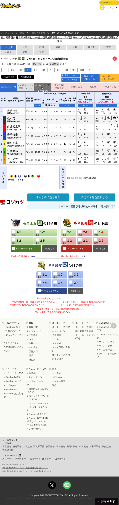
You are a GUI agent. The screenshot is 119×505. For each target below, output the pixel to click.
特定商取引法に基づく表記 (38, 390)
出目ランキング (72, 75)
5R (35, 70)
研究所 (32, 359)
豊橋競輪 (60, 446)
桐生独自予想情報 (84, 331)
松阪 (75, 47)
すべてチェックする (23, 248)
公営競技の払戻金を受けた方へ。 (14, 464)
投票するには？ (13, 331)
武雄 (25, 52)
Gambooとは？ (13, 327)
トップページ (6, 33)
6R (43, 70)
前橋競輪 (17, 446)
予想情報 (33, 335)
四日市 (91, 47)
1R (4, 70)
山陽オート (60, 458)
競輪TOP (33, 327)
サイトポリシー (36, 377)
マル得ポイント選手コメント (25, 87)
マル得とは (9, 77)
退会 (54, 385)
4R (27, 70)
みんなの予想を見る (48, 197)
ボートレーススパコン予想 (84, 337)
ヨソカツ (33, 339)
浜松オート (35, 458)
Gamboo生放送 (13, 377)
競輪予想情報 (38, 33)
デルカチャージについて (14, 337)
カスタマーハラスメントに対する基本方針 (38, 406)
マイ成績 (33, 347)
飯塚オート (47, 458)
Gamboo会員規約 (37, 414)
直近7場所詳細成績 (59, 87)
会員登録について (14, 346)
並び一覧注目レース (89, 77)
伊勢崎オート (21, 458)
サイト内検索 (58, 381)
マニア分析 (110, 87)
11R (82, 70)
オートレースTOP (61, 327)
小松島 (8, 52)
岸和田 (108, 47)
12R (89, 70)
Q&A (7, 350)
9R (66, 70)
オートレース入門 (61, 354)
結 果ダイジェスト (109, 77)
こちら (32, 256)
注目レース (34, 343)
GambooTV (11, 389)
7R (51, 70)
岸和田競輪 (95, 446)
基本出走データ (8, 87)
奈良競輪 (83, 446)
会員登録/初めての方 (109, 2)
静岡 (41, 47)
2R (12, 70)
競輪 (22, 33)
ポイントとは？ (13, 342)
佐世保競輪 (7, 449)
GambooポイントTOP (106, 329)
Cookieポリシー (37, 429)
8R (58, 70)
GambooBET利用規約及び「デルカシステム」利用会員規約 (37, 421)
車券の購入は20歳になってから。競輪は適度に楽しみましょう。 (25, 468)
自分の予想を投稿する (94, 197)
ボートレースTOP (84, 327)
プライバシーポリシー (38, 383)
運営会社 (33, 373)
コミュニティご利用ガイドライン (38, 398)
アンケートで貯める (106, 355)
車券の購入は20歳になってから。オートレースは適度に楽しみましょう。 (28, 471)
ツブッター (10, 385)
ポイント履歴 (105, 346)
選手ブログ (34, 355)
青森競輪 (6, 446)
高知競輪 (106, 446)
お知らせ (56, 373)
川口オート (7, 458)
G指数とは (26, 77)
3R (20, 70)
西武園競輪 (38, 446)
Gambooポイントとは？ (107, 336)
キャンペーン (35, 331)
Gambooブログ (13, 381)
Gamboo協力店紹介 (13, 395)
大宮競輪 (27, 446)
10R (74, 70)
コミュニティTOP (14, 373)
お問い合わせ (58, 377)
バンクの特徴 (71, 79)
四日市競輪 (72, 446)
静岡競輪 (50, 446)
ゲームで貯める (106, 350)
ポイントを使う (106, 341)
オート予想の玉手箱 (60, 349)
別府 (41, 52)
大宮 (25, 47)
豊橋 (58, 47)
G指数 (93, 87)
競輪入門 (33, 351)
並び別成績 (76, 87)
